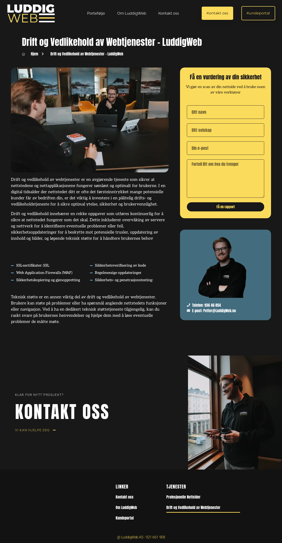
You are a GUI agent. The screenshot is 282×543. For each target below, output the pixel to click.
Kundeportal (125, 518)
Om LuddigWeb (131, 13)
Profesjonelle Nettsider (183, 497)
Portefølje (96, 13)
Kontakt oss (168, 13)
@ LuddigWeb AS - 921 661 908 (141, 537)
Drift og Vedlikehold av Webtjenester (193, 507)
